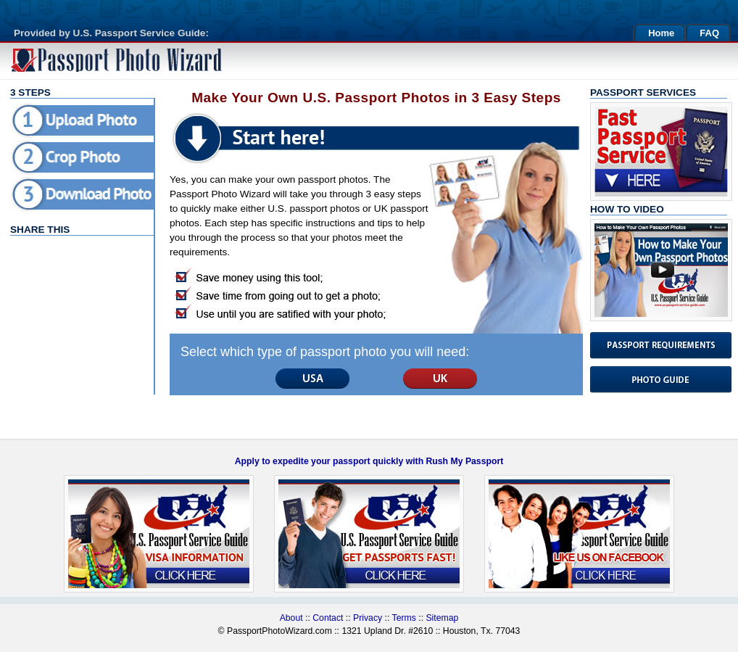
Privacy (367, 618)
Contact (327, 618)
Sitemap (442, 618)
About (291, 618)
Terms (405, 618)
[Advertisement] (75, 293)
